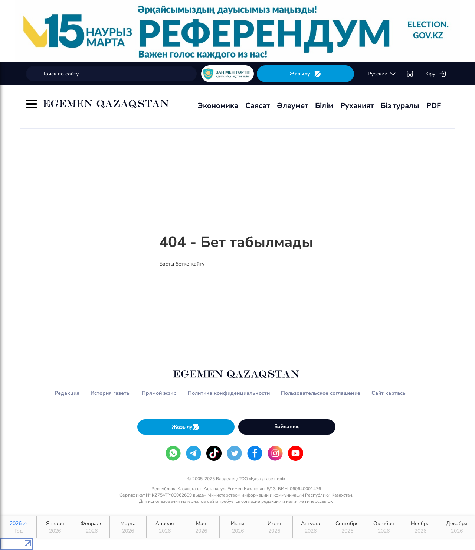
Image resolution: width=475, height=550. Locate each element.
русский (382, 74)
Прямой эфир (159, 393)
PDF (433, 106)
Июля (274, 527)
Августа (311, 527)
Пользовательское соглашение (320, 393)
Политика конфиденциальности (229, 393)
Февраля (91, 527)
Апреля (164, 527)
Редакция (67, 393)
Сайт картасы (389, 393)
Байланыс (286, 426)
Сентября (347, 527)
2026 (18, 527)
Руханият (357, 106)
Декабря (457, 527)
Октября (384, 527)
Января (54, 527)
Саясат (257, 106)
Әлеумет (292, 106)
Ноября (420, 527)
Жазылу (305, 74)
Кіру (435, 74)
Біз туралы (400, 106)
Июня (237, 527)
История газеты (111, 393)
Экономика (218, 106)
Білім (324, 106)
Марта (128, 527)
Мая (201, 527)
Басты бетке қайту (181, 263)
